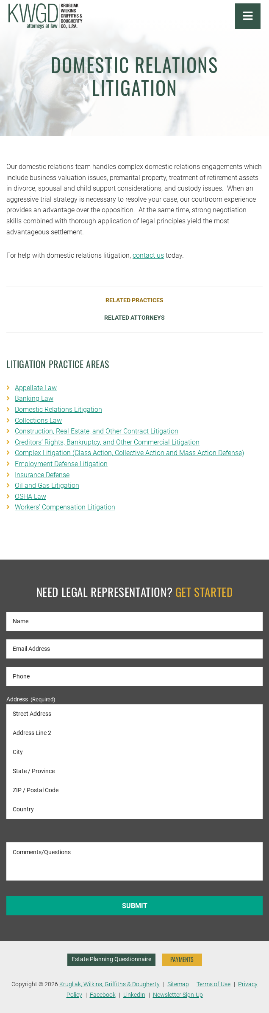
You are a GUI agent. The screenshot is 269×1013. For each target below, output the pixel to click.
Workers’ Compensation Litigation (65, 507)
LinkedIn (134, 995)
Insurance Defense (42, 475)
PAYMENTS (182, 959)
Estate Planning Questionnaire (111, 959)
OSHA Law (30, 496)
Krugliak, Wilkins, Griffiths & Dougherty (109, 984)
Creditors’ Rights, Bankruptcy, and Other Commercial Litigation (107, 442)
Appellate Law (36, 388)
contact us (148, 255)
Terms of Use (213, 984)
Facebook (103, 995)
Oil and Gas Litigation (47, 485)
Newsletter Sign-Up (178, 995)
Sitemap (178, 984)
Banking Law (34, 398)
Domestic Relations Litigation (58, 409)
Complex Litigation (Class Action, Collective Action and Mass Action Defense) (129, 453)
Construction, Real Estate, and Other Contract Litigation (96, 431)
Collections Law (38, 420)
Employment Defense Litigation (61, 464)
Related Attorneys (134, 318)
